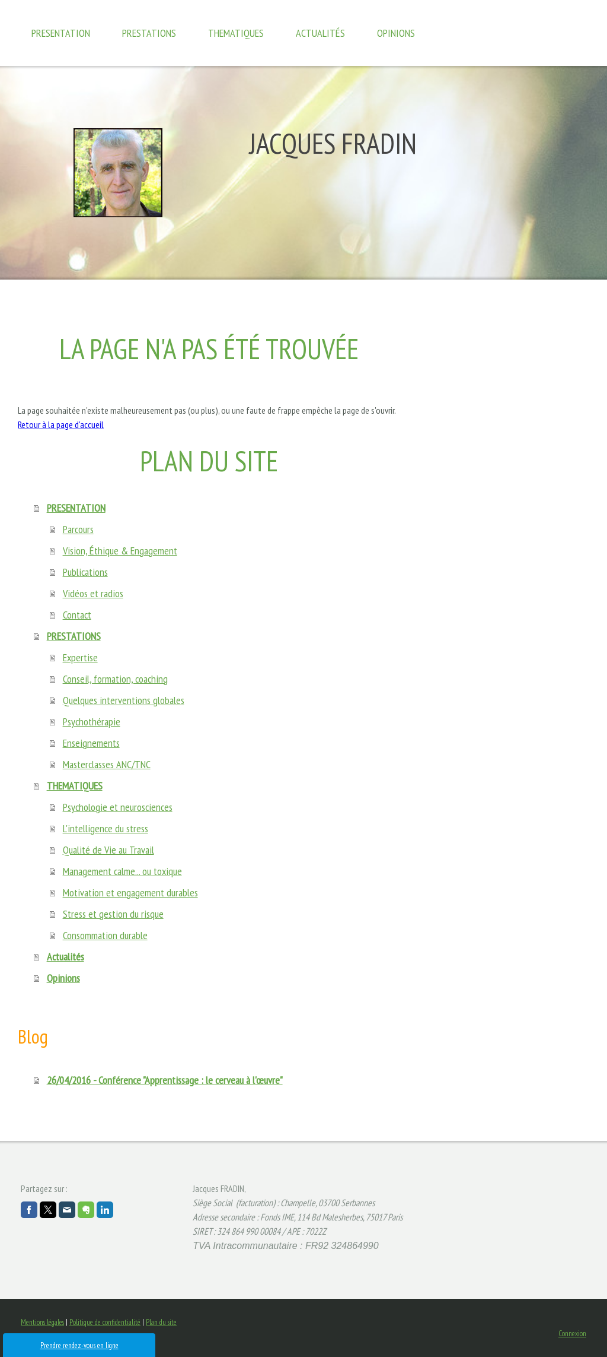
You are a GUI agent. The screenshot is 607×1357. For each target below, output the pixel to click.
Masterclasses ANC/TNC (107, 764)
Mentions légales (42, 1322)
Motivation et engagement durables (130, 892)
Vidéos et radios (93, 593)
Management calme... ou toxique (122, 871)
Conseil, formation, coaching (115, 679)
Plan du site (161, 1322)
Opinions (396, 33)
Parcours (78, 529)
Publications (85, 572)
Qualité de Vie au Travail (108, 850)
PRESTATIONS (149, 33)
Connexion (572, 1334)
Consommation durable (105, 935)
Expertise (80, 657)
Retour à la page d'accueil (61, 424)
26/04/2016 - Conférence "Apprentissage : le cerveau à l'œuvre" (165, 1080)
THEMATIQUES (236, 33)
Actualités (320, 33)
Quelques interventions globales (123, 700)
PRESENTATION (60, 33)
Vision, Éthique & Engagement (120, 550)
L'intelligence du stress (105, 828)
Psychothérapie (91, 721)
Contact (77, 615)
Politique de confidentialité (104, 1322)
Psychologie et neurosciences (117, 807)
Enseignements (91, 743)
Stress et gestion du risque (113, 914)
